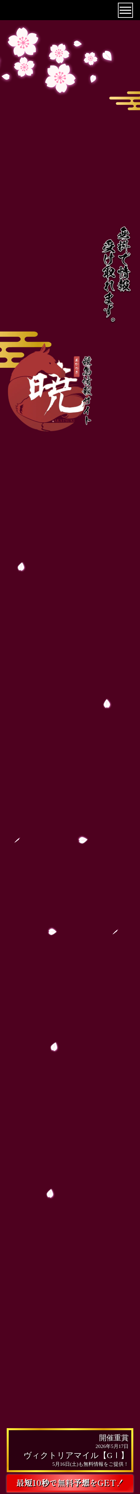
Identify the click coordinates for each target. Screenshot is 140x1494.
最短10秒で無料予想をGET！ (70, 1483)
